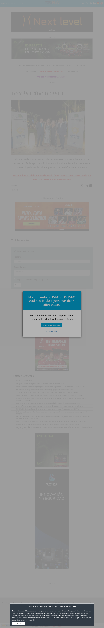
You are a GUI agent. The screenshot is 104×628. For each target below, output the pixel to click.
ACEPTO (19, 623)
